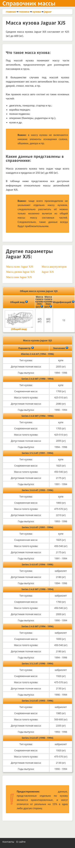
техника (24, 11)
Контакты (8, 841)
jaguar (48, 11)
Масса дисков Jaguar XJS (20, 271)
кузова (36, 11)
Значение (60, 347)
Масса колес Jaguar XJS (19, 266)
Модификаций (63, 301)
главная (11, 11)
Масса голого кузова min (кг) (39, 302)
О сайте (21, 841)
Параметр (26, 347)
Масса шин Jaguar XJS (19, 277)
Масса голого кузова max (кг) (48, 302)
